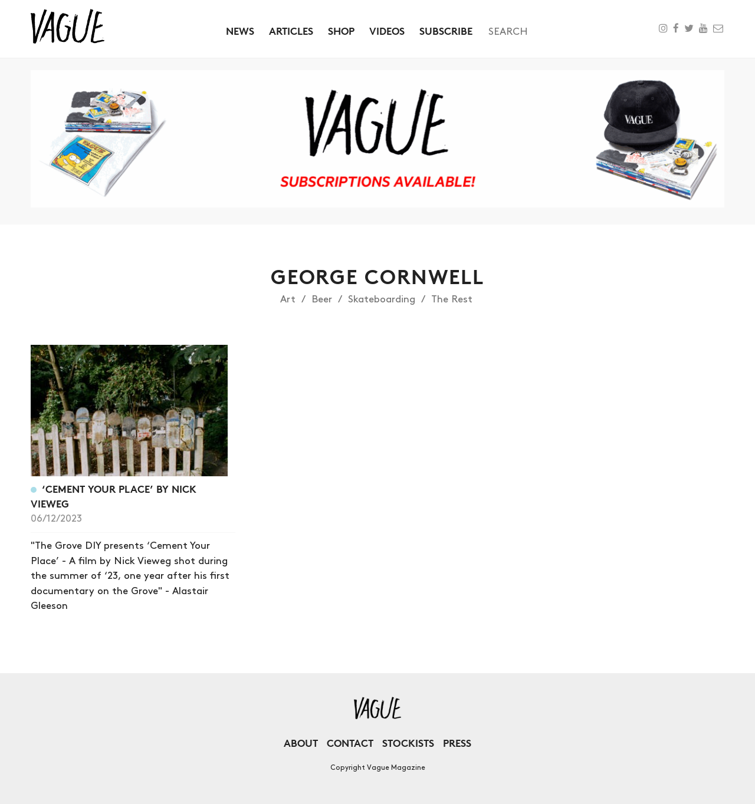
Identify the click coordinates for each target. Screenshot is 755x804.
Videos (387, 31)
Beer (321, 299)
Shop (341, 31)
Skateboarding (381, 299)
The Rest (451, 299)
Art (288, 299)
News (240, 31)
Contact (350, 743)
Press (457, 743)
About (301, 743)
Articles (291, 31)
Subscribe (445, 31)
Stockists (408, 743)
